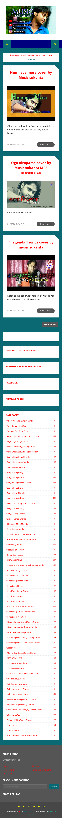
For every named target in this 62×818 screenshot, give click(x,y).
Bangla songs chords (31, 498)
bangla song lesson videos (31, 482)
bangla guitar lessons (31, 467)
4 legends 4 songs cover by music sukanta (31, 245)
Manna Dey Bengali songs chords (31, 653)
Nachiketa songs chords (31, 663)
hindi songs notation (31, 616)
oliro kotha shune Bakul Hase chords (31, 673)
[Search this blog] (25, 786)
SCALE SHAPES (31, 715)
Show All (31, 59)
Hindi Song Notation (31, 601)
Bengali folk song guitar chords (31, 503)
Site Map (35, 766)
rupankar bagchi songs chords (31, 704)
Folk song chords (31, 544)
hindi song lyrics (31, 596)
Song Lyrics (31, 725)
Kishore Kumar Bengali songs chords (31, 622)
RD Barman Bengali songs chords (31, 699)
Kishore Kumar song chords (31, 632)
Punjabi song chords (31, 678)
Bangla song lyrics (31, 488)
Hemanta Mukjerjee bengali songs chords (31, 565)
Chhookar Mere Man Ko (31, 524)
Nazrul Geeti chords (31, 668)
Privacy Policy (9, 769)
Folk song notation (31, 549)
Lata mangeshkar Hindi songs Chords (31, 642)
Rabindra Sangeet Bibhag (31, 689)
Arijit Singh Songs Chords (31, 441)
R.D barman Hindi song (31, 684)
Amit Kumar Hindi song (31, 426)
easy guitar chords (31, 529)
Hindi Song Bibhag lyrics (31, 580)
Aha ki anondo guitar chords (31, 420)
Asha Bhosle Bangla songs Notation (31, 451)
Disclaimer (7, 773)
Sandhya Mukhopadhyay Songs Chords (31, 709)
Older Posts (49, 324)
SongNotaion (31, 730)
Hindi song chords (31, 586)
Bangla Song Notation (31, 493)
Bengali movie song (31, 508)
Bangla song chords (31, 477)
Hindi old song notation (31, 575)
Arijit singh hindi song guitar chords (31, 436)
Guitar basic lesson (31, 555)
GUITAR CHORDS (31, 560)
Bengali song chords (31, 513)
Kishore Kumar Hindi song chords (31, 627)
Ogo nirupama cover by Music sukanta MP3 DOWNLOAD (31, 167)
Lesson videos (31, 647)
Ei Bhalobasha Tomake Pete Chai (31, 534)
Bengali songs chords (31, 518)
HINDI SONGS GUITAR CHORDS (31, 606)
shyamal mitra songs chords (31, 720)
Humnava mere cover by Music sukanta (31, 75)
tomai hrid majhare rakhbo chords (31, 735)
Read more (45, 144)
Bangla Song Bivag (31, 472)
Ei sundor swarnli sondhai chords (31, 539)
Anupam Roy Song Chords (31, 431)
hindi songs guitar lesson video (31, 611)
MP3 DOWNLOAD (31, 658)
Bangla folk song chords (31, 462)
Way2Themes (28, 811)
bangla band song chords (31, 457)
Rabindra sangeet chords (31, 694)
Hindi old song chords (31, 570)
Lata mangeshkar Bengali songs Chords (31, 637)
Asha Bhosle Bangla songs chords (31, 446)
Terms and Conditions (41, 769)
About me (7, 766)
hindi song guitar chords (31, 591)
